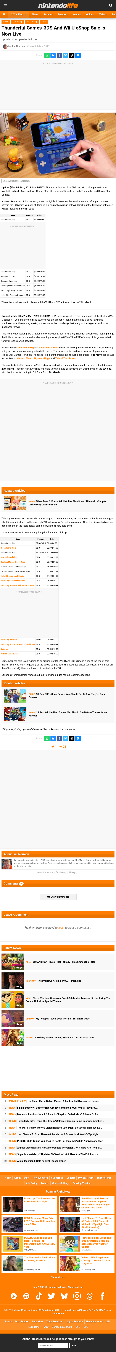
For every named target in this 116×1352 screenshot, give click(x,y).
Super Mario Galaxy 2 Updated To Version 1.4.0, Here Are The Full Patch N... (55, 1154)
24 (19, 967)
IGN (108, 1321)
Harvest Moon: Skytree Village (33, 358)
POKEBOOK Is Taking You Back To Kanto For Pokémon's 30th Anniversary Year (56, 1141)
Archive (45, 1183)
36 (19, 1043)
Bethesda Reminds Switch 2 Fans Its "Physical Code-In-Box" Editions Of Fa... (54, 1114)
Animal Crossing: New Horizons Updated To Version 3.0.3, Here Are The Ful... (55, 1147)
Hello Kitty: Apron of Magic (12, 576)
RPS (86, 1327)
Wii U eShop (32, 21)
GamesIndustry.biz (62, 1327)
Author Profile (45, 872)
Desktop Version (81, 1183)
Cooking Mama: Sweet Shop (13, 562)
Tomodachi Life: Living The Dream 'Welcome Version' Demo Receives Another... (56, 1121)
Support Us (57, 1177)
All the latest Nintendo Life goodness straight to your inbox (58, 1339)
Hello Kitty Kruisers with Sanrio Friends (17, 585)
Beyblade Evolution (9, 557)
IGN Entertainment (47, 1310)
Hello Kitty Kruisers (9, 640)
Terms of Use (104, 1177)
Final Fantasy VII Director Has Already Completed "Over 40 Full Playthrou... (53, 1107)
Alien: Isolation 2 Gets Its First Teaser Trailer (37, 1161)
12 (19, 1005)
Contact (71, 1177)
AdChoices (82, 1310)
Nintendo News (94, 1321)
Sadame (4, 649)
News (5, 21)
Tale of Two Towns (65, 358)
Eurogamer (34, 1327)
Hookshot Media (19, 1310)
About (17, 1177)
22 (19, 986)
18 (19, 1024)
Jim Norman (18, 46)
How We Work (40, 1177)
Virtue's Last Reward (9, 654)
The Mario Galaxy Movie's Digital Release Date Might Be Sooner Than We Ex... (55, 1127)
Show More (58, 1277)
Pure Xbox (37, 1321)
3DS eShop (17, 21)
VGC (46, 1327)
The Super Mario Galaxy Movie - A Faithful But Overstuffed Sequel (54, 1101)
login (61, 927)
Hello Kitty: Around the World (13, 581)
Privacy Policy (85, 1177)
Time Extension (54, 1321)
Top (8, 1177)
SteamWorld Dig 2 (8, 548)
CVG (78, 1327)
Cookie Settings (60, 1183)
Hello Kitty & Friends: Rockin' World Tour (18, 644)
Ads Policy (31, 1183)
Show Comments (58, 896)
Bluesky (61, 872)
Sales (44, 21)
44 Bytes (71, 1310)
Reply (73, 872)
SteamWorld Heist (49, 347)
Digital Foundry (74, 1321)
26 (64, 746)
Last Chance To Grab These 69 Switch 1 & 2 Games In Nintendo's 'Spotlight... (55, 1134)
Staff (26, 1177)
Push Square (22, 1321)
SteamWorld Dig (25, 347)
